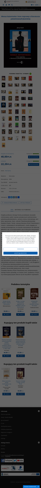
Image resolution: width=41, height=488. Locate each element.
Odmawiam (20, 249)
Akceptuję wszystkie (20, 253)
